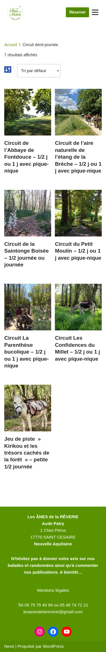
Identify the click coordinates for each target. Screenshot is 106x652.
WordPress (53, 646)
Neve (9, 646)
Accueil (10, 44)
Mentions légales (53, 590)
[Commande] (39, 71)
